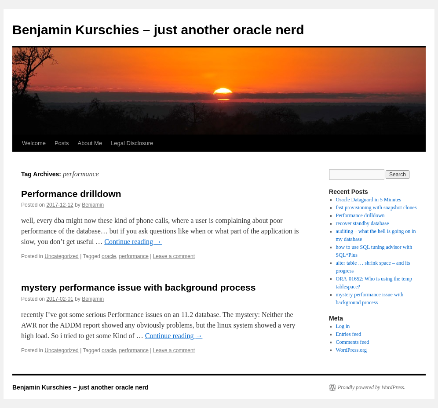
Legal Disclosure (132, 143)
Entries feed (348, 334)
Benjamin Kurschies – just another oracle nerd (158, 29)
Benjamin (93, 205)
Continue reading (133, 241)
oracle (109, 256)
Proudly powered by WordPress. (371, 387)
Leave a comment (174, 256)
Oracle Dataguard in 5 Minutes (369, 200)
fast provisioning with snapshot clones (376, 207)
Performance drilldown (71, 194)
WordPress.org (351, 350)
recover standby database (362, 223)
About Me (89, 143)
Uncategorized (61, 256)
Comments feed (352, 342)
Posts (62, 143)
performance (133, 256)
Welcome (34, 143)
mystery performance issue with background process (138, 287)
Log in (343, 326)
